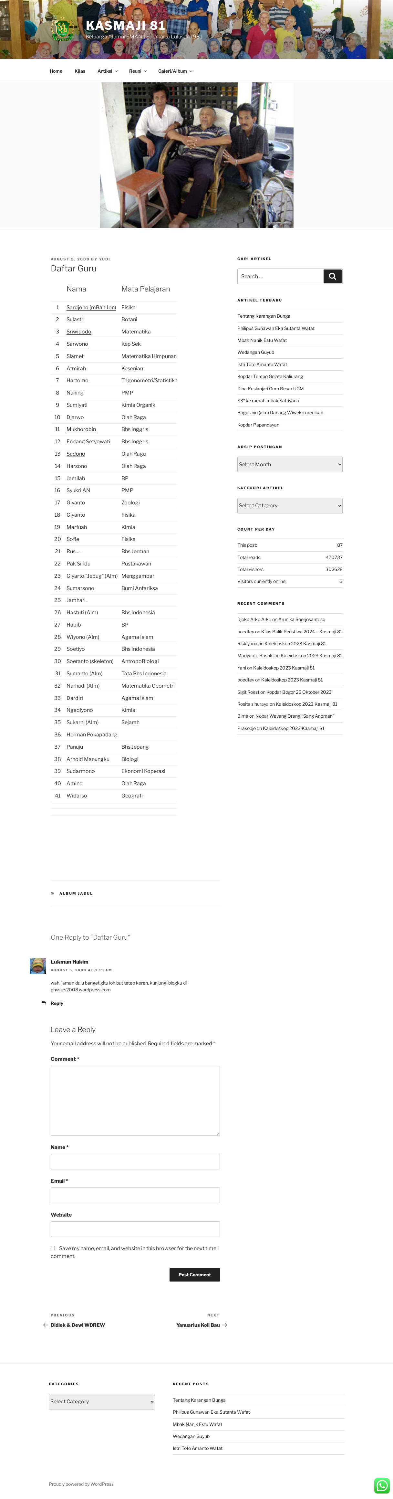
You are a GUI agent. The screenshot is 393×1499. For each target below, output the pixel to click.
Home (56, 71)
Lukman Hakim (69, 962)
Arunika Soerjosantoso (301, 619)
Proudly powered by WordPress (81, 1484)
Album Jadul (76, 893)
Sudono (76, 454)
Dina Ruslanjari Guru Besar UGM (270, 388)
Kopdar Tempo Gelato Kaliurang (270, 376)
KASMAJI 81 (126, 25)
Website (61, 1215)
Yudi (105, 259)
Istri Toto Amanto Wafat (262, 364)
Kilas (80, 71)
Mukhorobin (81, 429)
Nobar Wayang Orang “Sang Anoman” (295, 716)
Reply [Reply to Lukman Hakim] (57, 1003)
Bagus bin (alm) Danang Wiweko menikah (280, 412)
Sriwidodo (79, 332)
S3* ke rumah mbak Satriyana (268, 400)
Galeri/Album (175, 71)
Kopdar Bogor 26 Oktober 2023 (299, 692)
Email (59, 1181)
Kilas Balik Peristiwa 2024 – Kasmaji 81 (301, 631)
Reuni (138, 71)
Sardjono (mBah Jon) (91, 307)
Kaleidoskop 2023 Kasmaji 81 (295, 643)
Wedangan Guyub (255, 352)
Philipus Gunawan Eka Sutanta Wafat (276, 328)
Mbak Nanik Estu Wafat (262, 340)
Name (60, 1147)
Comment (65, 1059)
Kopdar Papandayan (258, 425)
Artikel (108, 71)
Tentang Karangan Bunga (263, 316)
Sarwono (77, 344)
